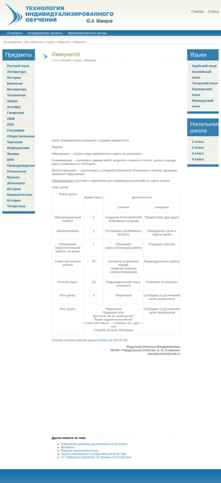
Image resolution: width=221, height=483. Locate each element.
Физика (13, 154)
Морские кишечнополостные (79, 450)
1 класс (198, 141)
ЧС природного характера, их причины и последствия (96, 457)
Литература (16, 72)
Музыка (13, 177)
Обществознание (21, 136)
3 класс (198, 153)
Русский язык (18, 66)
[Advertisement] (115, 101)
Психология (16, 171)
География (16, 130)
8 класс (50, 42)
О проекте (14, 33)
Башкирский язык (202, 92)
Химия (12, 101)
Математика (16, 89)
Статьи (213, 11)
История (14, 77)
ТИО (26, 42)
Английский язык (201, 74)
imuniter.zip (104, 340)
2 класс (198, 147)
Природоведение (21, 165)
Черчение (15, 142)
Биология (37, 42)
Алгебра (13, 107)
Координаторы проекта (45, 33)
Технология (16, 95)
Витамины (67, 447)
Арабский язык (204, 66)
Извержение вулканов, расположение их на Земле (94, 444)
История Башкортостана (19, 191)
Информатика (18, 148)
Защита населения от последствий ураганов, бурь (93, 454)
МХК (10, 160)
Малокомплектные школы (87, 33)
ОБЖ (11, 119)
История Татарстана (16, 203)
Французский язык (202, 103)
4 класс (198, 159)
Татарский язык (204, 83)
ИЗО (10, 124)
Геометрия (15, 113)
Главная (197, 11)
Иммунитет (64, 42)
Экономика (16, 183)
